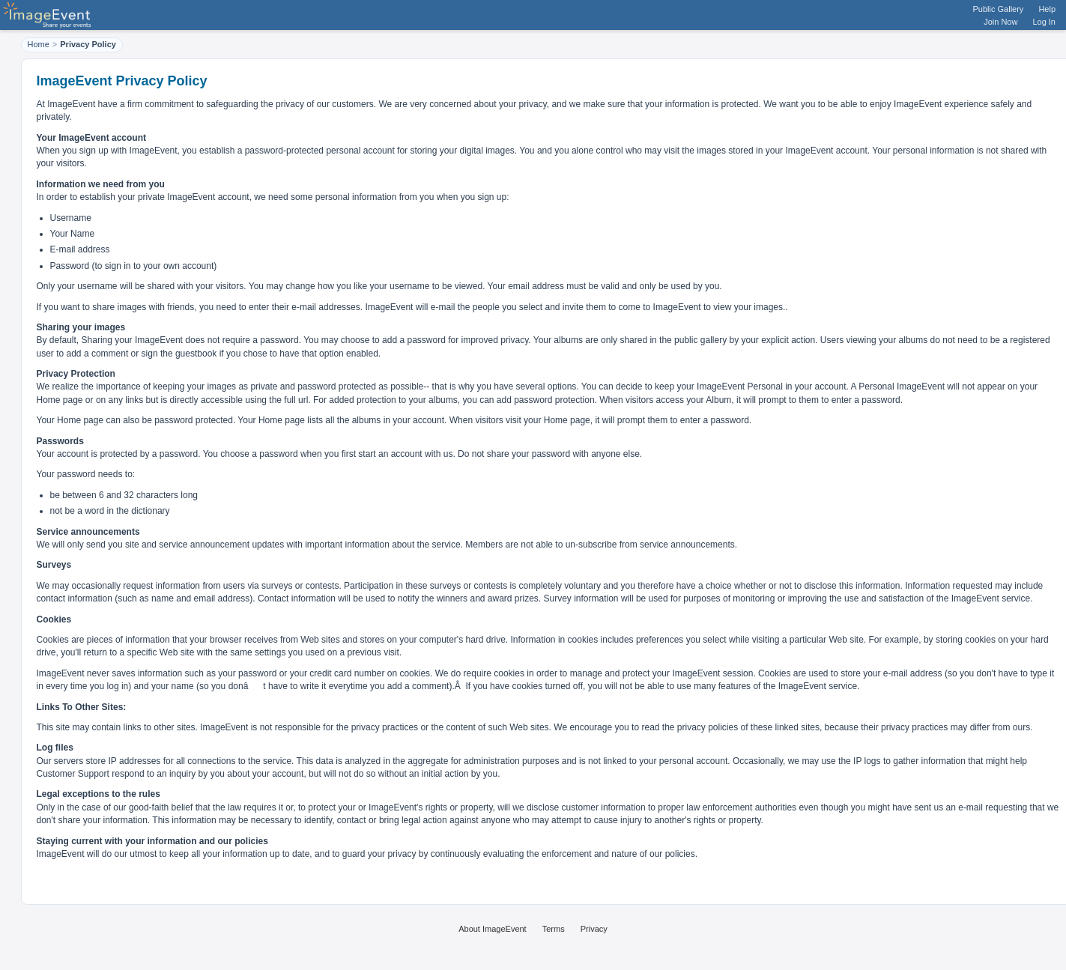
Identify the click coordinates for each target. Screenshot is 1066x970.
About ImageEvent (492, 928)
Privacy (594, 928)
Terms (553, 928)
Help (1047, 8)
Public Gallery (998, 8)
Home (38, 44)
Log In (1044, 21)
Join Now (1000, 21)
